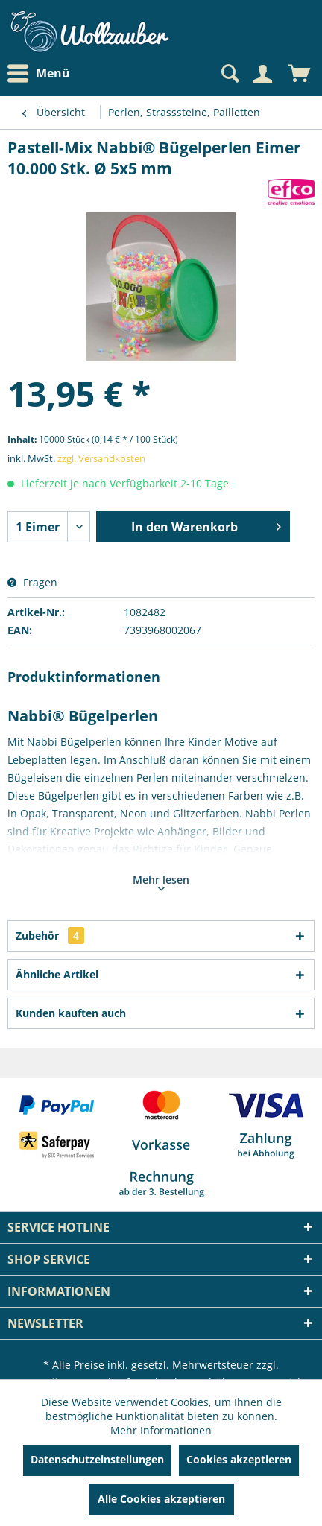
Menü (38, 74)
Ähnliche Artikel (57, 974)
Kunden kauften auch (71, 1013)
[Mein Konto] (262, 73)
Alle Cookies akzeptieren (161, 1499)
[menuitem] (42, 73)
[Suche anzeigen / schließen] (229, 73)
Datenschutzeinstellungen (97, 1459)
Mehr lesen (161, 881)
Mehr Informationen (161, 1430)
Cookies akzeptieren (238, 1459)
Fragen (32, 582)
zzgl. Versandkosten (101, 458)
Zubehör (50, 935)
